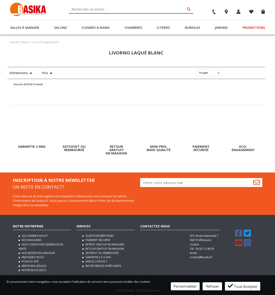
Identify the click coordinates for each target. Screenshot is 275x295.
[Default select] (209, 73)
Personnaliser (185, 286)
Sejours (26, 42)
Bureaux (192, 27)
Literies (163, 27)
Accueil (14, 42)
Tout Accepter (243, 286)
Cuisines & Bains (96, 27)
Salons (60, 27)
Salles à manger (24, 27)
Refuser (212, 286)
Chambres (133, 27)
